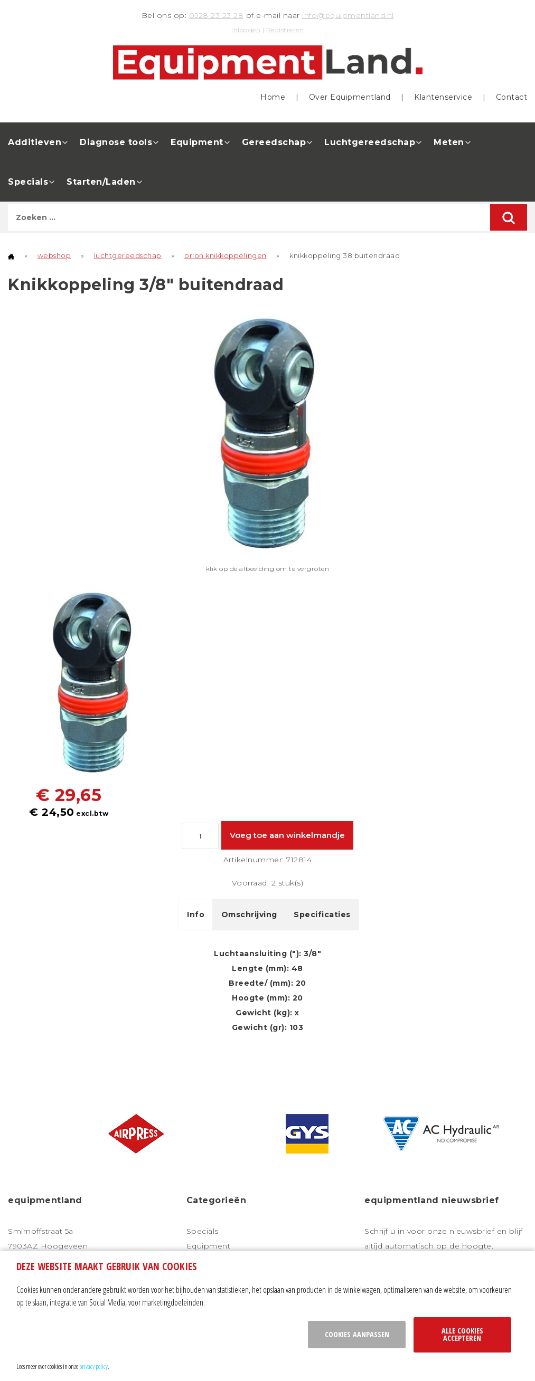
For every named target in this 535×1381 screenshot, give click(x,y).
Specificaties (322, 914)
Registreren (285, 30)
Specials (28, 182)
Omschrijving (249, 914)
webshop (54, 255)
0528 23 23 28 (216, 15)
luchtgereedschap (128, 255)
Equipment (197, 142)
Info (195, 914)
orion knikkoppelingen (225, 255)
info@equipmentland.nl (348, 15)
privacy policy (93, 1366)
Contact (512, 97)
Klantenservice (443, 97)
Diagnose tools (116, 142)
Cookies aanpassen (357, 1334)
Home (272, 97)
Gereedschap (274, 142)
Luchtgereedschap (369, 142)
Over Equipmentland (350, 97)
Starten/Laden (101, 182)
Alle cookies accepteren (462, 1334)
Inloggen (245, 30)
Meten (449, 142)
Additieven (34, 142)
